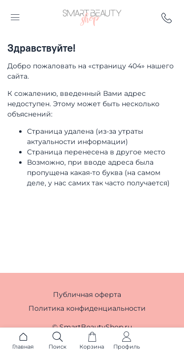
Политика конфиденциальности (87, 308)
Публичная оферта (87, 294)
